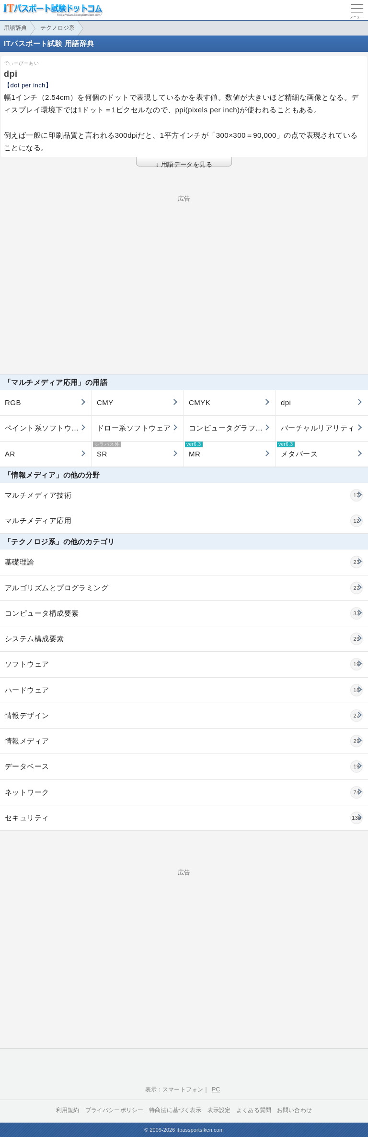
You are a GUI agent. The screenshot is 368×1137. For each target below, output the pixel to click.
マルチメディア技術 (183, 495)
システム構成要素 (183, 639)
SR (107, 450)
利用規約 (68, 1110)
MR (194, 450)
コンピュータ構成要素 (183, 613)
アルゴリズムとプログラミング (183, 588)
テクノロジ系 (57, 27)
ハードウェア (183, 690)
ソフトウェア (183, 664)
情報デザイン (183, 715)
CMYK (199, 402)
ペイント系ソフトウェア (45, 428)
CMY (105, 402)
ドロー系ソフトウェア (134, 428)
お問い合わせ (294, 1110)
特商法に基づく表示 (175, 1110)
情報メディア (183, 741)
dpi (286, 402)
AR (10, 454)
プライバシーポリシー (114, 1110)
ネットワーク (183, 792)
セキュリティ (183, 818)
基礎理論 (183, 562)
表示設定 (219, 1110)
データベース (183, 766)
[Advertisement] (184, 269)
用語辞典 (15, 27)
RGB (13, 402)
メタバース (297, 450)
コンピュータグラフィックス (232, 428)
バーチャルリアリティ (318, 428)
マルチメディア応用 (183, 521)
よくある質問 (253, 1110)
